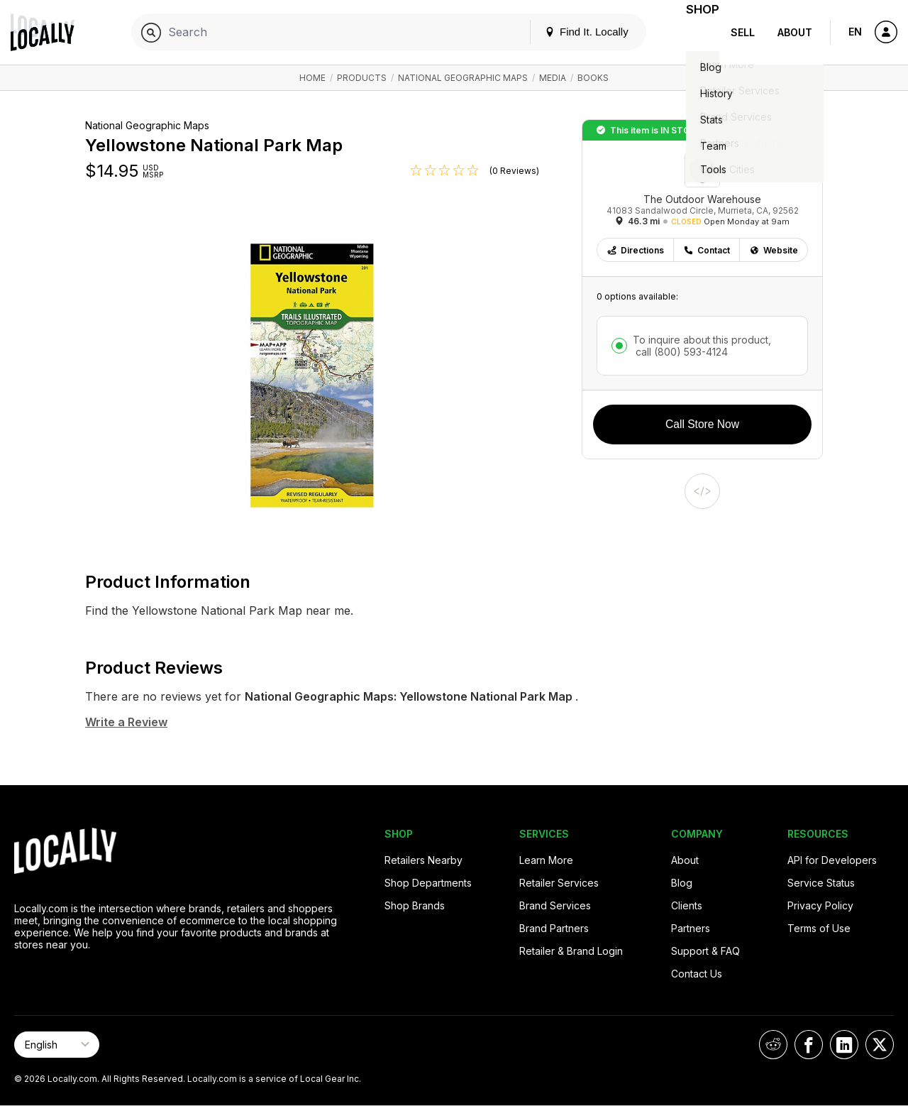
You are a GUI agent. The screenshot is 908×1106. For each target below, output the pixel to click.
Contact (706, 250)
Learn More (546, 860)
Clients (686, 905)
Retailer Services (559, 883)
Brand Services (555, 905)
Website (773, 250)
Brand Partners (554, 928)
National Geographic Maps (463, 77)
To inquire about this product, (702, 346)
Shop (694, 32)
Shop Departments (428, 883)
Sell (743, 32)
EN (855, 32)
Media (552, 77)
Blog (681, 883)
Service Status (821, 883)
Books (593, 77)
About (794, 32)
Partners (690, 928)
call (680, 352)
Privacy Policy (820, 905)
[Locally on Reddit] (773, 1044)
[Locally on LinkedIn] (844, 1044)
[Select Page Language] (56, 1044)
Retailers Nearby (423, 860)
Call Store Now (702, 424)
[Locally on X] (879, 1044)
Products (362, 77)
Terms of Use (819, 928)
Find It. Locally (569, 32)
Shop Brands (414, 905)
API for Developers (832, 860)
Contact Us (696, 974)
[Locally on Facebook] (808, 1044)
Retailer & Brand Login (571, 951)
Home (312, 77)
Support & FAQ (705, 951)
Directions (635, 250)
